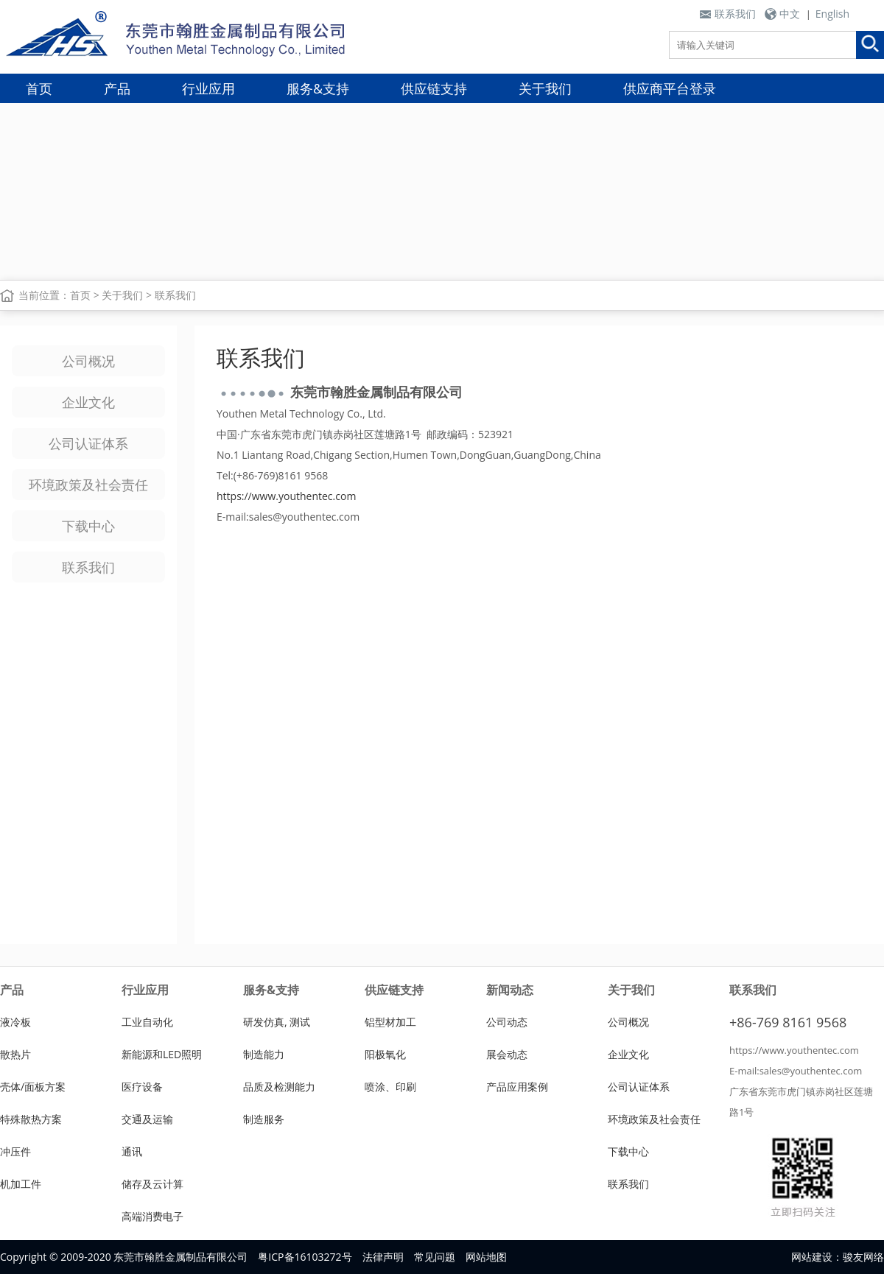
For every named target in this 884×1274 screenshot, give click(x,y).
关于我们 (545, 88)
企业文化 (88, 402)
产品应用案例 (517, 1087)
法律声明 (383, 1257)
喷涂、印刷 (390, 1087)
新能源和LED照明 (162, 1054)
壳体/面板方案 (33, 1087)
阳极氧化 (385, 1054)
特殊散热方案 (31, 1119)
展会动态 (506, 1054)
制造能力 (263, 1054)
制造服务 (263, 1119)
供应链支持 (434, 88)
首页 (39, 88)
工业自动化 (147, 1022)
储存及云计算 (152, 1184)
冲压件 (15, 1151)
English (832, 14)
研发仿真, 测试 (276, 1022)
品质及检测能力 (279, 1087)
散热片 (15, 1054)
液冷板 (15, 1022)
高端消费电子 (152, 1216)
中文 (789, 14)
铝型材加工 (390, 1022)
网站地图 (486, 1257)
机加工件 (20, 1184)
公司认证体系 (88, 443)
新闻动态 (509, 990)
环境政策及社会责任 (88, 484)
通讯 (132, 1151)
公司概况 (88, 361)
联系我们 (735, 14)
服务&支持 (318, 88)
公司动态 (506, 1022)
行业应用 (208, 88)
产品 (117, 88)
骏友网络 (863, 1257)
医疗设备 (142, 1087)
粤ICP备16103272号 (304, 1257)
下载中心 (88, 526)
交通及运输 (147, 1119)
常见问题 (434, 1257)
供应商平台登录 (669, 88)
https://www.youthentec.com (286, 496)
